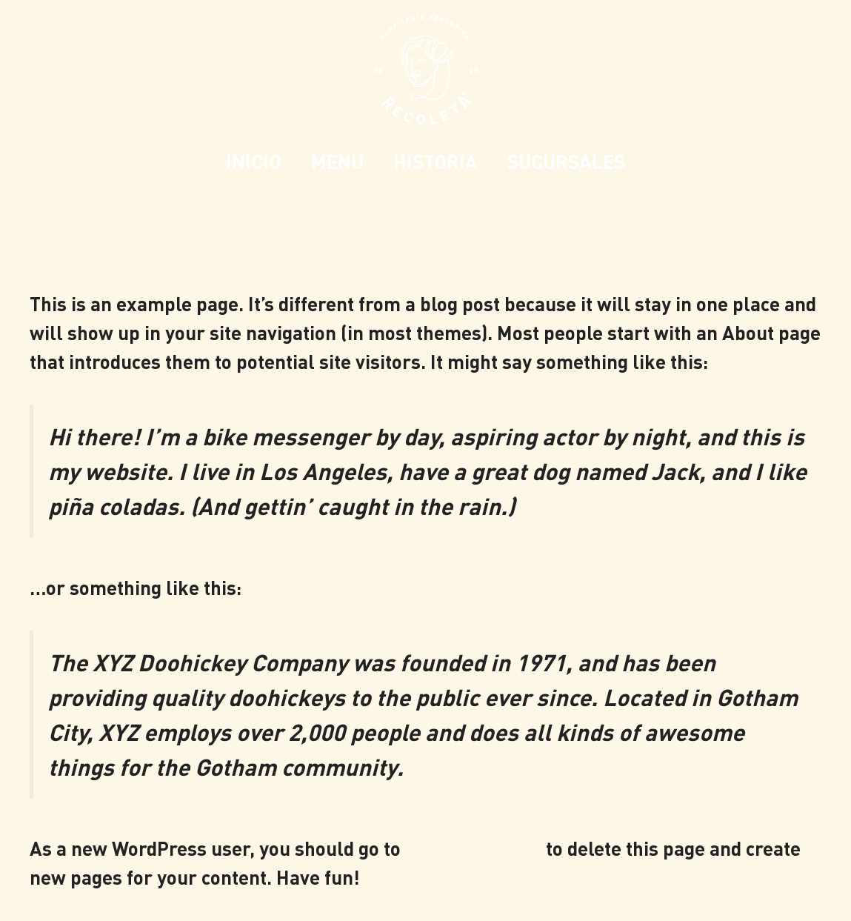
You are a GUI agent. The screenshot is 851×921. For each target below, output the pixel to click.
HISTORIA (435, 161)
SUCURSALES (566, 161)
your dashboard (473, 848)
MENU (337, 161)
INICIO (253, 161)
